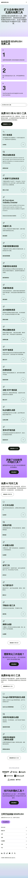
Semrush (3, 827)
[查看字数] (14, 609)
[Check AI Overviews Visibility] (14, 206)
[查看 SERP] (14, 353)
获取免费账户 (14, 472)
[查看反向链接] (14, 313)
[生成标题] (14, 549)
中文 (2, 847)
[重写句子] (14, 589)
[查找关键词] (14, 230)
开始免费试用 (5, 822)
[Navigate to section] (14, 104)
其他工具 (3, 830)
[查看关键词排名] (14, 270)
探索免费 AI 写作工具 (7, 494)
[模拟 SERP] (14, 393)
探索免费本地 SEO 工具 (7, 686)
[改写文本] (14, 569)
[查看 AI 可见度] (14, 183)
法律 (2, 844)
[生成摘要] (14, 628)
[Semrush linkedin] (1, 853)
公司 (2, 834)
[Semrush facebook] (12, 853)
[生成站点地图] (14, 414)
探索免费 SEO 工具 (7, 124)
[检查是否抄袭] (14, 373)
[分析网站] (14, 138)
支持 (2, 837)
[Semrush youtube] (9, 853)
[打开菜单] (26, 2)
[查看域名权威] (14, 160)
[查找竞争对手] (14, 434)
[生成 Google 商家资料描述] (14, 701)
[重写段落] (14, 529)
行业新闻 (3, 840)
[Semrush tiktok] (7, 853)
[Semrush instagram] (4, 853)
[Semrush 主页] (5, 2)
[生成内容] (14, 509)
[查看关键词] (14, 292)
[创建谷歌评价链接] (14, 721)
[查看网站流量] (14, 333)
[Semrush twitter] (14, 853)
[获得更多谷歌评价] (14, 742)
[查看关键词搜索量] (14, 250)
